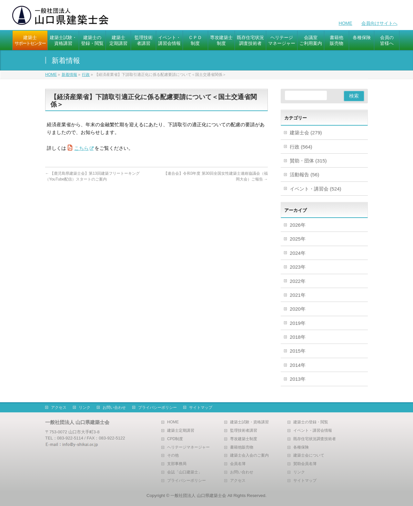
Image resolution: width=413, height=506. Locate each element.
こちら (81, 148)
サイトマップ (200, 407)
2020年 (298, 309)
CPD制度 (175, 439)
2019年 (298, 323)
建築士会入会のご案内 (249, 455)
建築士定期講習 (180, 431)
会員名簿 (238, 464)
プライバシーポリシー (157, 407)
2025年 (298, 239)
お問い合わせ (114, 407)
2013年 (298, 379)
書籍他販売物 (241, 447)
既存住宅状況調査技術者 (314, 439)
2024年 (298, 253)
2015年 (298, 351)
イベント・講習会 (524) (315, 188)
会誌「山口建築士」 (184, 472)
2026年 (298, 225)
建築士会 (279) (306, 132)
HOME (345, 23)
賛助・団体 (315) (308, 160)
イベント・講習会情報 (312, 431)
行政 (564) (301, 147)
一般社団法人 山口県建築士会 (198, 495)
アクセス (58, 407)
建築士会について (308, 455)
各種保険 (301, 447)
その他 (173, 455)
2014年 (298, 365)
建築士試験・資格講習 (249, 422)
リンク (84, 407)
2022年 (298, 281)
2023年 (298, 267)
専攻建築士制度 (243, 439)
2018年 (298, 337)
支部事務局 (176, 464)
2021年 (298, 295)
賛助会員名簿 (305, 464)
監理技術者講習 (243, 431)
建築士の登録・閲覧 (310, 422)
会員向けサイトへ (379, 23)
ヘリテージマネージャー (188, 447)
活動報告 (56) (304, 174)
